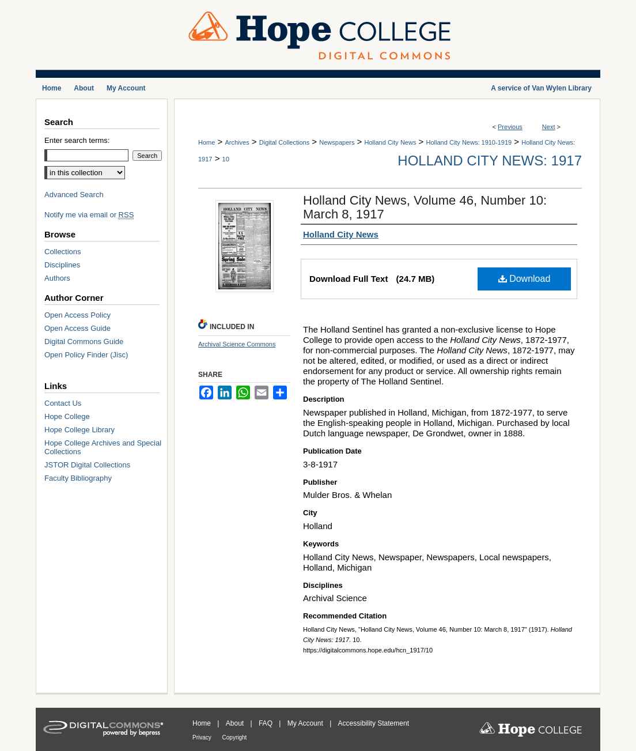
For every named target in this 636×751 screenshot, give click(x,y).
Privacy (202, 737)
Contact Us (62, 403)
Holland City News (391, 142)
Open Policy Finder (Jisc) (86, 354)
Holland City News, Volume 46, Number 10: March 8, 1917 (425, 207)
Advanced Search (74, 194)
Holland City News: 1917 (490, 160)
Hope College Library (79, 429)
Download (524, 279)
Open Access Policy (77, 315)
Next (548, 126)
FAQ (266, 723)
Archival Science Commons (237, 344)
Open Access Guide (77, 328)
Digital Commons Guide (83, 341)
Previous (510, 126)
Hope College (67, 416)
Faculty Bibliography (78, 478)
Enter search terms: (76, 140)
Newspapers (336, 142)
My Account (306, 723)
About (236, 723)
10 (225, 159)
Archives (237, 142)
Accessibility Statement (373, 723)
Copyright (234, 737)
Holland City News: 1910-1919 (469, 142)
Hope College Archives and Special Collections (102, 447)
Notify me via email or (89, 214)
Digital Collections (284, 142)
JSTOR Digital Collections (87, 465)
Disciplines (62, 265)
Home (206, 142)
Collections (62, 251)
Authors (57, 278)
